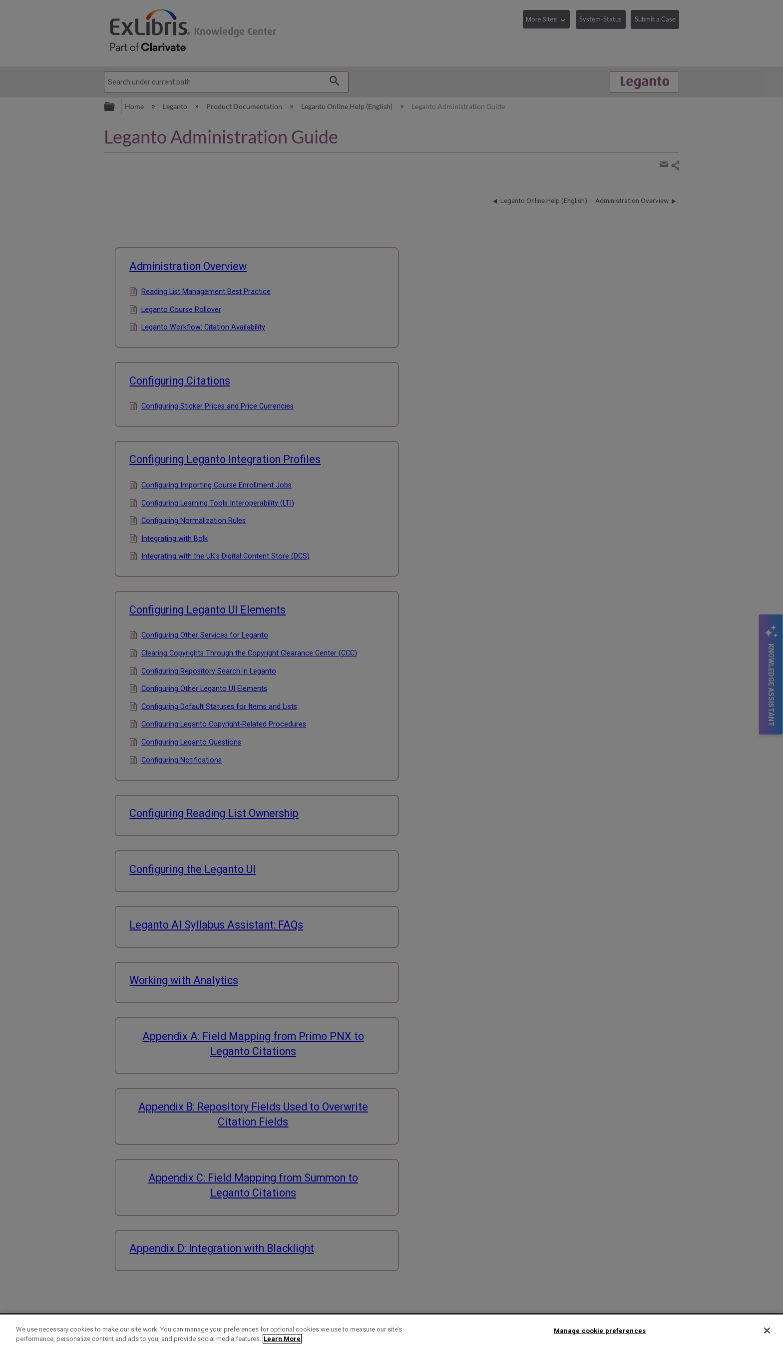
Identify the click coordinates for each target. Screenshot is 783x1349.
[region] (391, 1331)
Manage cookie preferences (600, 1330)
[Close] (767, 1331)
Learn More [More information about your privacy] (282, 1338)
